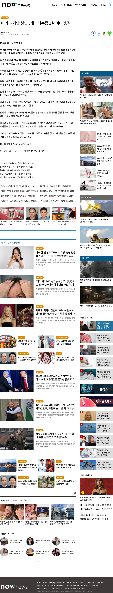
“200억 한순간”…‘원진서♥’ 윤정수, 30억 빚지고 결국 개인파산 (68, 542)
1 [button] (36, 561)
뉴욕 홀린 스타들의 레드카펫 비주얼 (42, 552)
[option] (36, 515)
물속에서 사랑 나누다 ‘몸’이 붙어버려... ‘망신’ (16, 166)
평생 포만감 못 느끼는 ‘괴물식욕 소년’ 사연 (15, 173)
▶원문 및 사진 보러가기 (11, 42)
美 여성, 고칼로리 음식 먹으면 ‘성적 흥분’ (15, 170)
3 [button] (39, 561)
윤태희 (3, 32)
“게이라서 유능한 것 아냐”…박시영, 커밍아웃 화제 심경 (35, 523)
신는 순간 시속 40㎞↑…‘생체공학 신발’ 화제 (16, 177)
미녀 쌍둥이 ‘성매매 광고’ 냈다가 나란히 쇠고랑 (17, 163)
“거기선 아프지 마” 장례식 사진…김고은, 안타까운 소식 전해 (61, 523)
